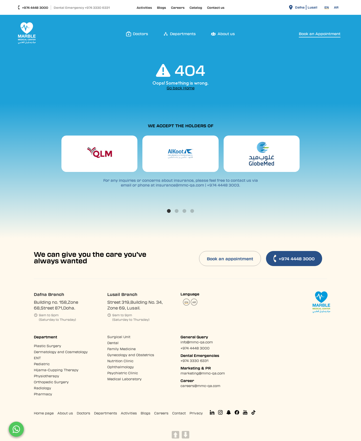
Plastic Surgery (47, 345)
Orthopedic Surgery (51, 382)
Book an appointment (230, 259)
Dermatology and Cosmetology (61, 351)
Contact (179, 413)
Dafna (300, 7)
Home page (44, 413)
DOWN (185, 434)
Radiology (42, 388)
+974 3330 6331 (194, 360)
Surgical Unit (118, 336)
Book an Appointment (319, 33)
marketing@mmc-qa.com (202, 373)
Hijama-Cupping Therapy (56, 369)
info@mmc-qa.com (196, 342)
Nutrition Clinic (120, 360)
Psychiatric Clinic (122, 372)
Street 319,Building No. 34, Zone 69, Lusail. (135, 305)
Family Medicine (121, 348)
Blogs (161, 7)
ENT (37, 357)
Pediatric (42, 363)
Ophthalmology (120, 366)
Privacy (196, 413)
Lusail (312, 7)
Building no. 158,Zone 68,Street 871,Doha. (56, 305)
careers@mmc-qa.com (200, 385)
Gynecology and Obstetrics (130, 354)
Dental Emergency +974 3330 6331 (82, 7)
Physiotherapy (46, 375)
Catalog (196, 7)
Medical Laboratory (124, 378)
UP (175, 434)
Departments (105, 413)
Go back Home (181, 88)
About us (65, 413)
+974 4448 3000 (33, 7)
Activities (144, 7)
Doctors (83, 413)
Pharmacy (43, 394)
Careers (178, 7)
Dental (113, 342)
